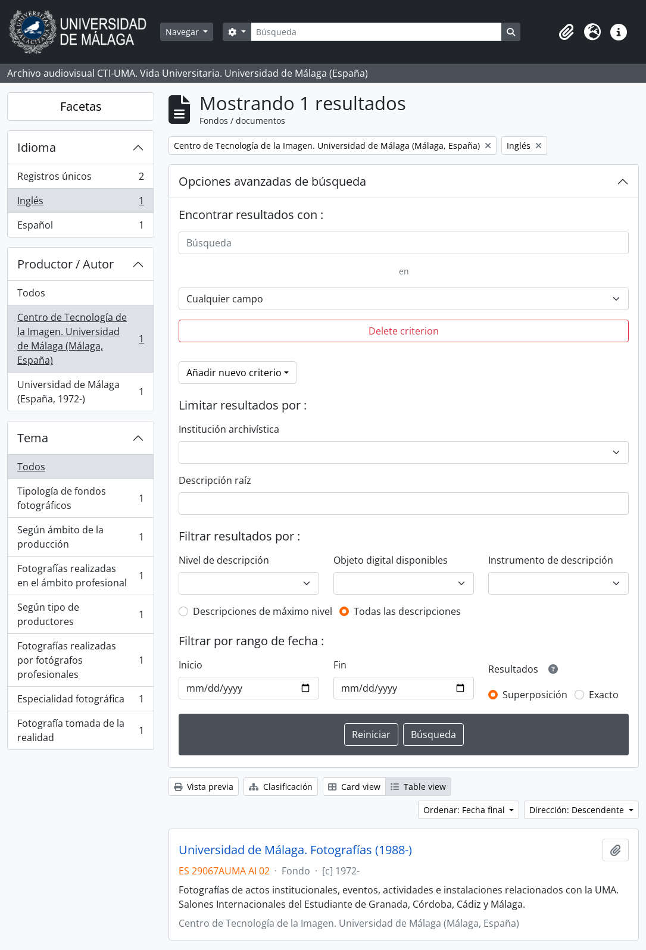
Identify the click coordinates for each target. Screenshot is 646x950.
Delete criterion (404, 331)
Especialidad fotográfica (80, 701)
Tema (32, 438)
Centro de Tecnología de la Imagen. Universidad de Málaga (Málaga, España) (80, 339)
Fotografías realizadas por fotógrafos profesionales (80, 660)
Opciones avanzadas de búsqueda (272, 181)
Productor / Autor (65, 264)
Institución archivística (229, 429)
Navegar (183, 32)
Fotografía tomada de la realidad (80, 730)
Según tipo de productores (80, 614)
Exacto (604, 694)
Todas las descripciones (407, 611)
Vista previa (203, 786)
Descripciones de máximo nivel (262, 611)
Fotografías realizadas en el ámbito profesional (80, 575)
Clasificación (281, 786)
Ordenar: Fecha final (465, 809)
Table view (418, 786)
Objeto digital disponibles (390, 560)
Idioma (36, 147)
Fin (340, 664)
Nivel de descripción (224, 560)
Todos (31, 292)
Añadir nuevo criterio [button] (234, 372)
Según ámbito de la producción (80, 537)
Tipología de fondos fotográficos (80, 498)
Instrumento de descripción (550, 560)
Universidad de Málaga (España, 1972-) (80, 391)
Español (80, 227)
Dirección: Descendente (577, 809)
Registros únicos (80, 179)
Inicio (190, 664)
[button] (566, 32)
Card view (354, 786)
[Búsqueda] (376, 32)
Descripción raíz (215, 480)
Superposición (535, 694)
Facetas (81, 106)
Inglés (80, 203)
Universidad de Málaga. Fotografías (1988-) (295, 850)
